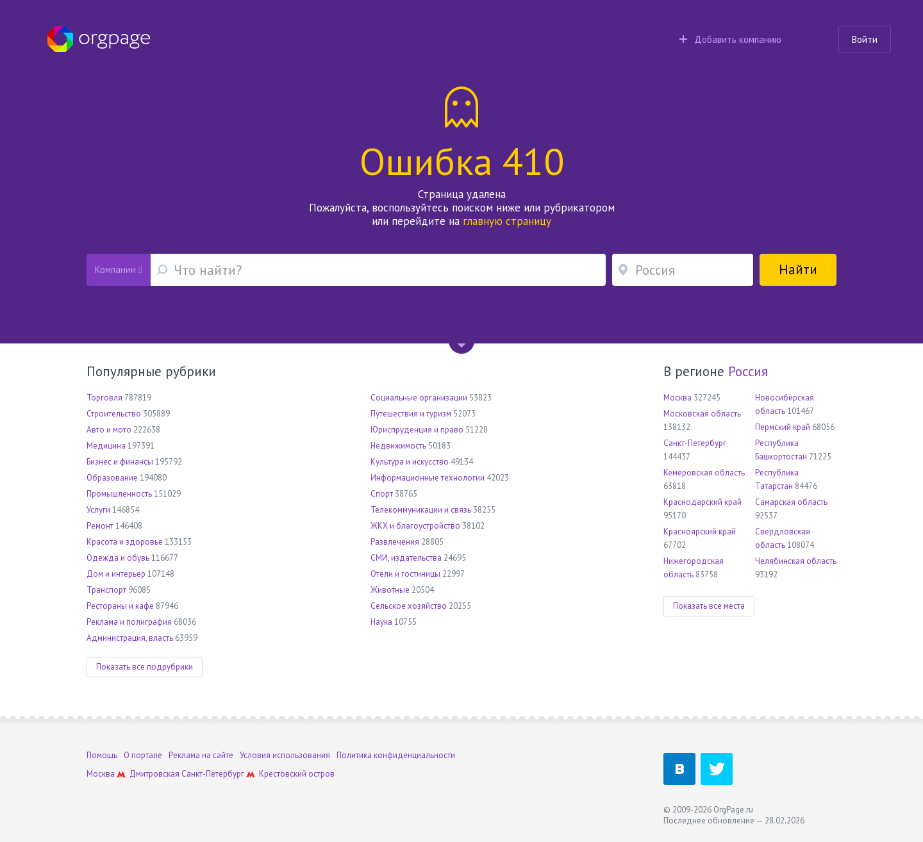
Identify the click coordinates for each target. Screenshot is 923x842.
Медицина (106, 445)
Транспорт (106, 589)
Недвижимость (398, 445)
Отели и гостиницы (405, 573)
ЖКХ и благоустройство (415, 525)
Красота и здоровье (125, 541)
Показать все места (709, 605)
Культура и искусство (409, 461)
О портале (143, 755)
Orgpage (98, 39)
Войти (864, 39)
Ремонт (100, 525)
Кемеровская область (704, 472)
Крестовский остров (297, 773)
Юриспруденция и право (416, 429)
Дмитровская (154, 773)
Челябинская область (795, 561)
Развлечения (394, 541)
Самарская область (791, 502)
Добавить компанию (730, 39)
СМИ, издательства (406, 557)
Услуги (98, 509)
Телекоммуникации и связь (420, 509)
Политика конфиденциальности (396, 755)
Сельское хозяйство (408, 605)
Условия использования (285, 755)
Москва (677, 397)
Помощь (102, 755)
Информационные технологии (427, 477)
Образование (112, 477)
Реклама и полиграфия (129, 621)
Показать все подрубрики (144, 666)
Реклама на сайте (201, 755)
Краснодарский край (702, 502)
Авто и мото (109, 429)
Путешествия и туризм (410, 413)
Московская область (702, 413)
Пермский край (782, 427)
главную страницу (507, 221)
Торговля (104, 397)
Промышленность (119, 493)
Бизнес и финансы (120, 461)
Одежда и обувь (118, 557)
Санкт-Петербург (694, 443)
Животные (390, 589)
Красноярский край (699, 531)
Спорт (381, 493)
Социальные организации (418, 397)
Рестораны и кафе (120, 605)
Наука (381, 621)
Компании (118, 269)
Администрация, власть (130, 637)
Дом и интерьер (116, 573)
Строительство (114, 413)
